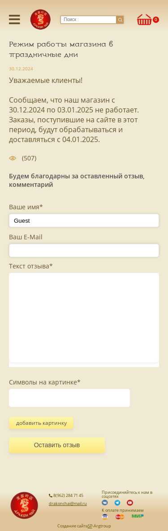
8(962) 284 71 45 (66, 495)
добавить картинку (41, 423)
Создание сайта (72, 526)
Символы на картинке (45, 382)
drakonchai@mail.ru (68, 503)
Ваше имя (26, 207)
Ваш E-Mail (26, 237)
